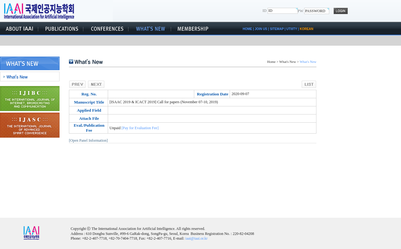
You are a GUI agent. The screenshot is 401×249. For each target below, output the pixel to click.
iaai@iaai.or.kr (196, 238)
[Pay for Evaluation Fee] (140, 128)
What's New (287, 62)
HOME (247, 29)
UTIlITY (291, 29)
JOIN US (261, 29)
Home (271, 62)
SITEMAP (277, 29)
